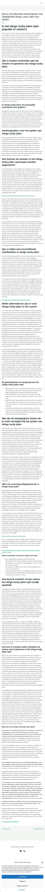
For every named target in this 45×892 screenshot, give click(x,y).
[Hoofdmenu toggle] (41, 3)
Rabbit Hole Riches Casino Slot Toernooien (13, 536)
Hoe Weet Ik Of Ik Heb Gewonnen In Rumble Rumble (16, 300)
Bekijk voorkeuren (22, 886)
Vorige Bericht (5, 829)
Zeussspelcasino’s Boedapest (10, 821)
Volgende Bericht (38, 829)
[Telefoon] (24, 851)
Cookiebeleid (22, 889)
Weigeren (23, 881)
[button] (42, 862)
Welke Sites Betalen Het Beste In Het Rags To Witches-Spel (18, 196)
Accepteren (22, 877)
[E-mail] (21, 851)
